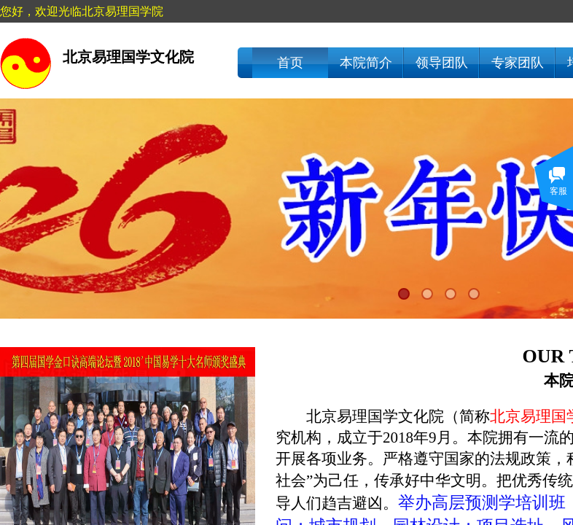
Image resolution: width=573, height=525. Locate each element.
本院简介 (366, 62)
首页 (290, 62)
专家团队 (517, 62)
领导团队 (442, 62)
